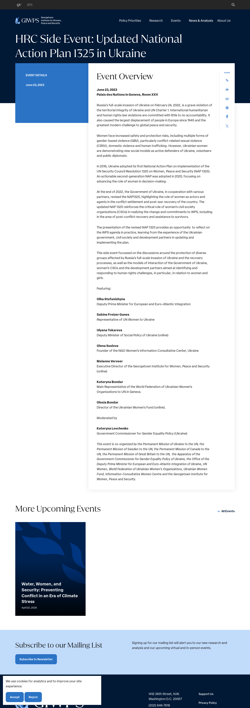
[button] (231, 4)
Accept (15, 697)
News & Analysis (201, 20)
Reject (33, 697)
